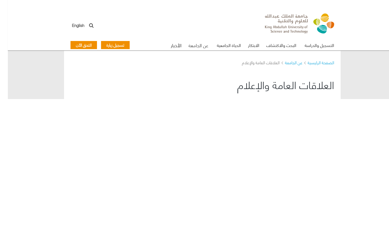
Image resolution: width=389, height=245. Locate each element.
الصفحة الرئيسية (313, 62)
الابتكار (245, 45)
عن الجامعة (191, 45)
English (70, 25)
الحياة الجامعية (221, 45)
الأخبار (168, 45)
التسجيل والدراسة (311, 45)
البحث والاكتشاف (274, 45)
